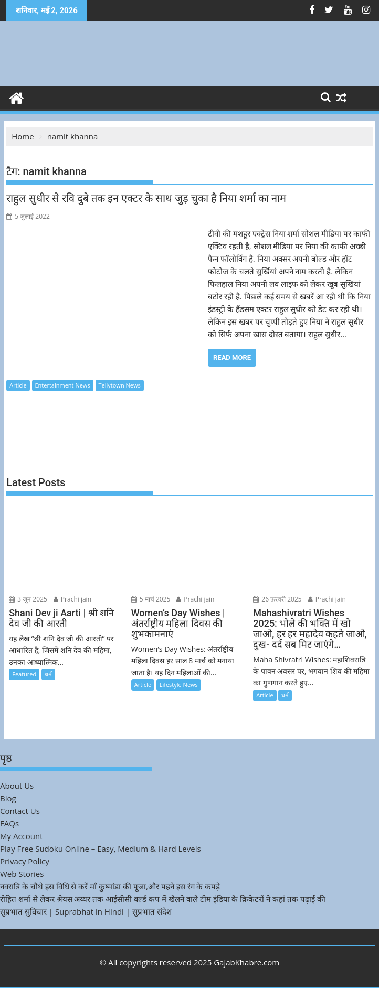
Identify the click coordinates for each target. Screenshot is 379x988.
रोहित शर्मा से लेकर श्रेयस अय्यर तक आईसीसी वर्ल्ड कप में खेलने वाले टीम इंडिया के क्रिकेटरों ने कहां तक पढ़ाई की (162, 899)
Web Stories (22, 873)
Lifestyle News (179, 685)
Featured (24, 674)
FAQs (9, 823)
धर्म (48, 674)
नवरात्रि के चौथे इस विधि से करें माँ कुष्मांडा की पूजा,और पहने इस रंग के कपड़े (110, 886)
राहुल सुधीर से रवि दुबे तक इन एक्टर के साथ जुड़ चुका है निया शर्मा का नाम (147, 198)
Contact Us (20, 811)
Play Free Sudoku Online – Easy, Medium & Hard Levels (100, 848)
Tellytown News (120, 385)
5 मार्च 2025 (151, 599)
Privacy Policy (24, 861)
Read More (232, 357)
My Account (21, 836)
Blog (8, 798)
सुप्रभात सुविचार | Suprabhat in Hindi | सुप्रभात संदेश (86, 911)
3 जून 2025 (28, 599)
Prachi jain (72, 599)
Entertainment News (62, 385)
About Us (17, 785)
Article (17, 385)
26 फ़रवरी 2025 (277, 599)
